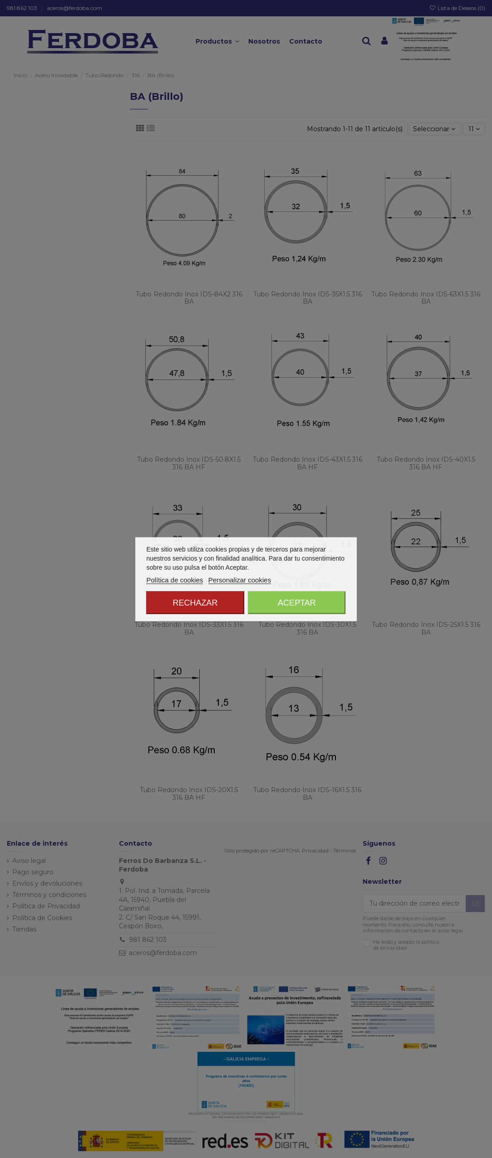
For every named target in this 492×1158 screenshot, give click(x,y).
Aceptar (297, 602)
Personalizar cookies (239, 579)
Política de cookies (174, 579)
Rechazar (195, 602)
